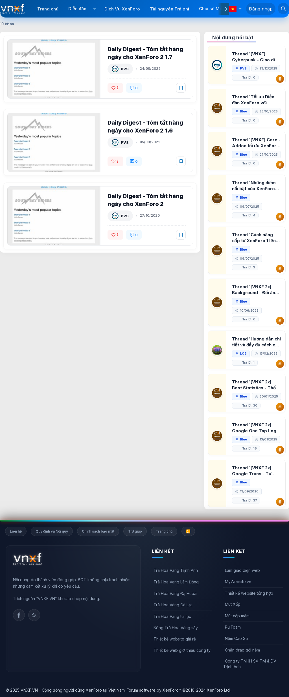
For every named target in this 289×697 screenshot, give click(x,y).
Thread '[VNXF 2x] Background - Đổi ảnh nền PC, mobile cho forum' (255, 290)
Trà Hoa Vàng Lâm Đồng (176, 581)
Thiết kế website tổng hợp (249, 593)
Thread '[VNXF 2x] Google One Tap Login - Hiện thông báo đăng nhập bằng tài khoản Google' (256, 428)
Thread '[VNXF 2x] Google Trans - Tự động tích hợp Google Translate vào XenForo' (254, 471)
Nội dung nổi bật (232, 37)
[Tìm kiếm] (283, 8)
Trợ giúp (135, 531)
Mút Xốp (232, 604)
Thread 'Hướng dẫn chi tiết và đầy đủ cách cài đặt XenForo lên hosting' (256, 342)
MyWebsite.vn (238, 581)
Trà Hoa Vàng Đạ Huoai (175, 593)
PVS (125, 69)
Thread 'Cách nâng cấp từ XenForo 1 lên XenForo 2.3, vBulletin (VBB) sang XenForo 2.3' (255, 238)
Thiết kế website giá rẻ (175, 639)
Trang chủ (47, 9)
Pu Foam (233, 627)
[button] (95, 9)
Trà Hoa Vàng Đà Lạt (173, 604)
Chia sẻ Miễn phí (216, 8)
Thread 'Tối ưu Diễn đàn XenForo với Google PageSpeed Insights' (253, 100)
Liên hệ (16, 531)
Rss (34, 615)
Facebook (18, 615)
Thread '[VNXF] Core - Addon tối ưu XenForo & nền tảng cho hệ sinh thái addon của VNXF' (256, 143)
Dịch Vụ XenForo (122, 9)
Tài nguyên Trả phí (169, 9)
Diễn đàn (77, 8)
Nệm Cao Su (236, 638)
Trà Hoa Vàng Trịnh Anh (176, 570)
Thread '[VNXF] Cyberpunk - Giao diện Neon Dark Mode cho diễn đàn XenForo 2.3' (256, 57)
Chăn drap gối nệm (242, 650)
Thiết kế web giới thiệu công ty (182, 650)
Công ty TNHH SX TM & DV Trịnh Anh (249, 664)
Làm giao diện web (242, 570)
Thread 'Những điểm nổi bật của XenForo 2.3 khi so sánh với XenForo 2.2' (254, 186)
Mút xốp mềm (237, 615)
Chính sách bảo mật (98, 531)
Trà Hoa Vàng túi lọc (172, 616)
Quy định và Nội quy (52, 531)
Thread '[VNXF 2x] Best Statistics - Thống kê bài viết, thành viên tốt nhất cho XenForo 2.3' (256, 385)
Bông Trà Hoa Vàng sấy (176, 627)
